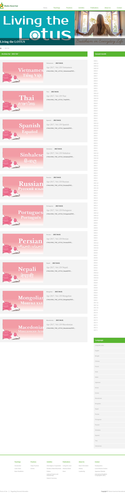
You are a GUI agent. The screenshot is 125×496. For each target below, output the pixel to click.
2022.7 (96, 165)
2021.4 (96, 203)
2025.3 (96, 86)
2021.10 (96, 188)
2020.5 (96, 230)
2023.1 (96, 150)
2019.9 (96, 250)
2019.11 (96, 245)
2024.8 (96, 103)
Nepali (48, 263)
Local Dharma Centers (101, 468)
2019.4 (96, 263)
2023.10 (96, 128)
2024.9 (96, 101)
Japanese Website (100, 471)
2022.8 (96, 163)
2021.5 (96, 200)
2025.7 (96, 76)
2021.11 (96, 185)
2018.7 (96, 285)
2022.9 (96, 160)
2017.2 (96, 327)
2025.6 (96, 78)
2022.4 (96, 173)
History (81, 468)
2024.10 (96, 98)
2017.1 (96, 330)
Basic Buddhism (19, 471)
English (97, 350)
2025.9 (96, 71)
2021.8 (96, 193)
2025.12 (96, 63)
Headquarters (98, 465)
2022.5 (96, 170)
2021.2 (96, 208)
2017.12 (96, 303)
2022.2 (96, 178)
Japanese (97, 382)
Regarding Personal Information (19, 491)
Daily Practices (35, 465)
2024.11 (96, 96)
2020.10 (96, 218)
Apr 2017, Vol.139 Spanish (57, 124)
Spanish (48, 120)
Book (64, 471)
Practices (69, 8)
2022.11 (96, 155)
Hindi (96, 372)
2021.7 (96, 195)
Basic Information (83, 465)
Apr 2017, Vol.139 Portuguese (59, 210)
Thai (47, 92)
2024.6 (96, 108)
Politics (49, 471)
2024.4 (96, 113)
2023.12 (96, 123)
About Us (108, 8)
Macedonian (50, 320)
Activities (81, 8)
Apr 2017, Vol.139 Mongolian (58, 296)
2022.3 (96, 175)
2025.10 (96, 68)
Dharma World (67, 468)
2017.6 (96, 317)
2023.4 (96, 143)
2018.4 (96, 293)
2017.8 (96, 312)
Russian (48, 177)
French (97, 366)
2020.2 (96, 238)
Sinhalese (49, 149)
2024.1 (96, 121)
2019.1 (96, 270)
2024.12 (96, 93)
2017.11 (96, 305)
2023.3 (96, 145)
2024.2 (96, 118)
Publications (94, 8)
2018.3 (96, 295)
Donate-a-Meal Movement (54, 468)
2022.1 (96, 180)
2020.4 (96, 233)
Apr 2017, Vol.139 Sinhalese (58, 153)
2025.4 (96, 83)
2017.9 (96, 310)
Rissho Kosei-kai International (116, 491)
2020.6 (96, 228)
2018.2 (96, 298)
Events (32, 468)
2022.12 (96, 153)
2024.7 (96, 106)
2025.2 (96, 88)
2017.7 (96, 315)
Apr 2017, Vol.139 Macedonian (59, 324)
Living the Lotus (99, 345)
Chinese (97, 361)
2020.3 (96, 235)
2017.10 (96, 308)
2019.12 (96, 243)
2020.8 (96, 223)
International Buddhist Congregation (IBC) (101, 475)
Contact (119, 8)
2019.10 (96, 248)
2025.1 (96, 91)
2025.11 (96, 66)
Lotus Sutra (18, 468)
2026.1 (96, 61)
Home (45, 8)
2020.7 (96, 225)
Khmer (97, 387)
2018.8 (96, 283)
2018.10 (96, 278)
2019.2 (96, 268)
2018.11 (96, 275)
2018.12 (96, 273)
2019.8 (96, 253)
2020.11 (96, 215)
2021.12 (96, 183)
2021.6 (96, 198)
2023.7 (96, 135)
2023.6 (96, 138)
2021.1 (96, 210)
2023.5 (96, 140)
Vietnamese (49, 63)
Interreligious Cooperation (54, 465)
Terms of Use (3, 491)
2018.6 (96, 288)
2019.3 (96, 265)
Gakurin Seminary (52, 478)
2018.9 (96, 280)
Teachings (56, 8)
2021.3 (96, 205)
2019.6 (96, 258)
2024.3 (96, 116)
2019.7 (96, 255)
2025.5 (96, 81)
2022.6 (96, 168)
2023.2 (96, 148)
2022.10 (96, 158)
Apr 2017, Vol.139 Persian (57, 239)
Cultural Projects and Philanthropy (52, 475)
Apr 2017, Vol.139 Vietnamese (59, 67)
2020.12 (96, 213)
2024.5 (96, 111)
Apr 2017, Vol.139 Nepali (57, 267)
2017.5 (96, 320)
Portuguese (49, 206)
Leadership (82, 471)
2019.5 (96, 260)
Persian (48, 234)
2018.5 (96, 290)
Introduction (18, 465)
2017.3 (96, 325)
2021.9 (96, 190)
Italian (96, 377)
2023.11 (96, 126)
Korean (97, 393)
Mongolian (49, 292)
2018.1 (96, 300)
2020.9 (96, 220)
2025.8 (96, 73)
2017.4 (96, 322)
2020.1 (96, 240)
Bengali (97, 356)
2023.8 (96, 133)
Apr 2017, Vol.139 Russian (57, 182)
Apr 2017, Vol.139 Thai (56, 96)
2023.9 (96, 131)
